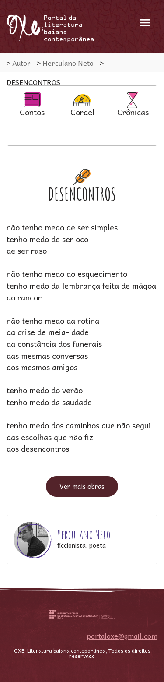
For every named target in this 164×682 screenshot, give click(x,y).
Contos (32, 105)
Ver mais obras (82, 486)
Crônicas (133, 105)
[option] (32, 104)
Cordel (82, 105)
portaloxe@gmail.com (122, 635)
